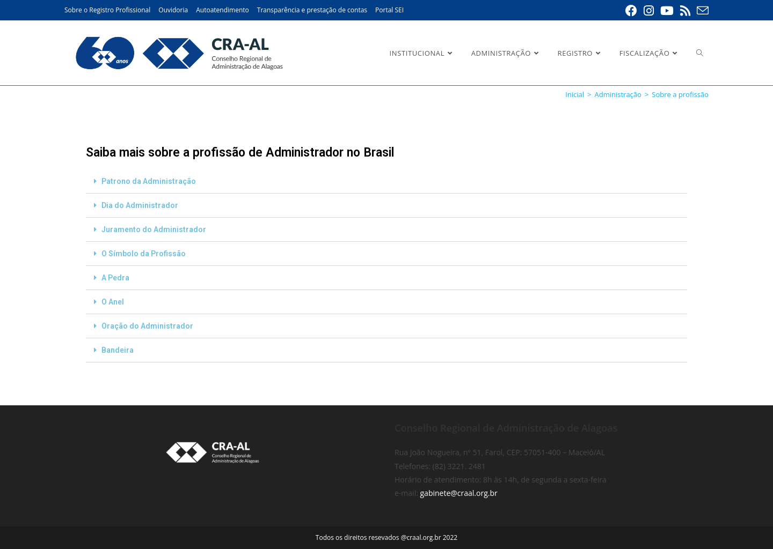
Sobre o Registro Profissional (107, 9)
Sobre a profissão (680, 94)
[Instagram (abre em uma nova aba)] (648, 11)
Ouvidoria (173, 9)
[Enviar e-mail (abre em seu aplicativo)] (701, 11)
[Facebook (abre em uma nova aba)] (631, 11)
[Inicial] (574, 94)
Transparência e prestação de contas (312, 9)
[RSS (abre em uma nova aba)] (685, 11)
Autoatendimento (222, 9)
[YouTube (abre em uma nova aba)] (667, 11)
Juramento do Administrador (153, 229)
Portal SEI (389, 9)
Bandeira (117, 350)
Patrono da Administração (148, 181)
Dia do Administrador (139, 205)
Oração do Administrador (147, 326)
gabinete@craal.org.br (459, 493)
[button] (386, 181)
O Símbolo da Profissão (143, 253)
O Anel (112, 302)
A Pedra (115, 277)
